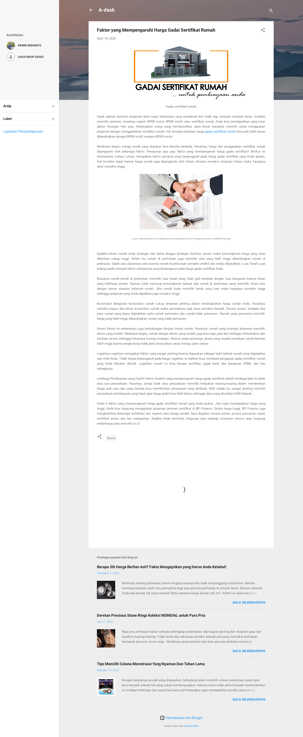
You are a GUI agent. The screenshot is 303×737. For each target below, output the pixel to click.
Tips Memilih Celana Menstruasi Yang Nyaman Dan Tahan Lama (151, 664)
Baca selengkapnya (249, 602)
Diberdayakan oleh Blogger (181, 718)
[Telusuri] (271, 11)
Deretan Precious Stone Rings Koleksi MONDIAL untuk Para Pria (151, 615)
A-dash (107, 10)
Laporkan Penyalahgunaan (23, 131)
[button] (262, 30)
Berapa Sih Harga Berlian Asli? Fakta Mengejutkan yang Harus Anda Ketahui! (161, 567)
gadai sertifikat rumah (220, 131)
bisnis (111, 438)
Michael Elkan (191, 726)
